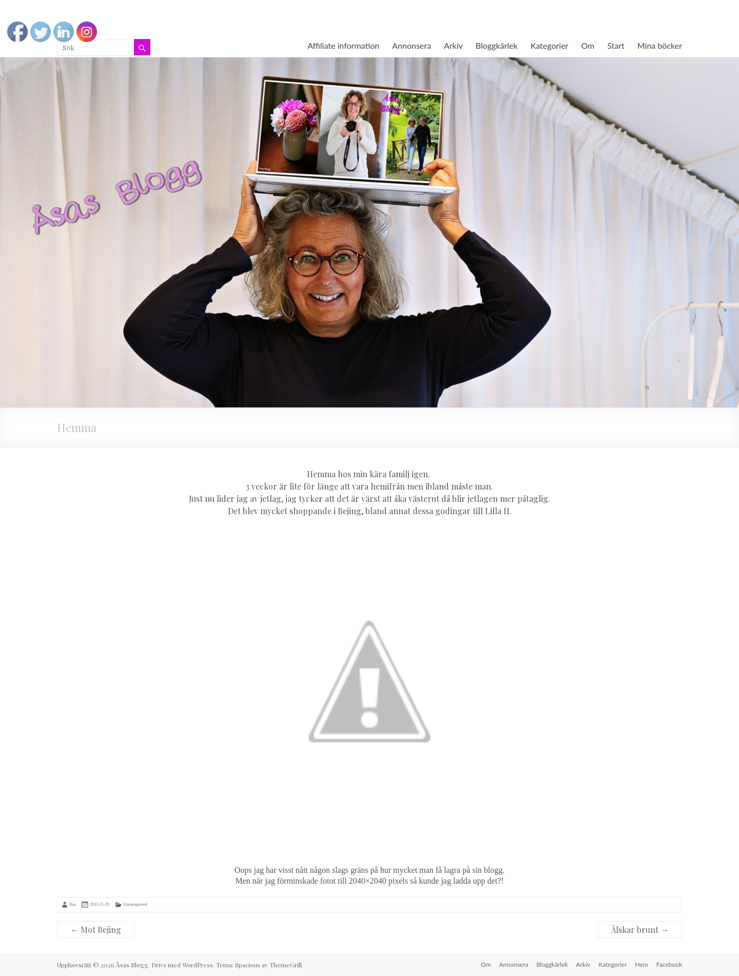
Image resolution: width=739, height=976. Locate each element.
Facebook (669, 964)
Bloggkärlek (497, 45)
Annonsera (411, 45)
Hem (641, 964)
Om (587, 45)
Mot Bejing (95, 929)
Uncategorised (135, 904)
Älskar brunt (640, 929)
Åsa (72, 904)
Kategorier (550, 45)
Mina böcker (659, 45)
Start (616, 45)
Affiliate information (343, 45)
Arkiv (453, 45)
